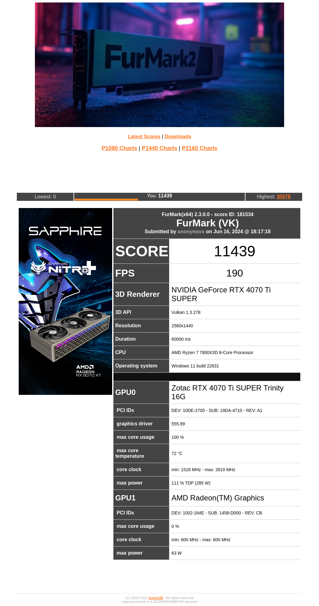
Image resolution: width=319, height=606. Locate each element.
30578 (284, 196)
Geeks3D (156, 598)
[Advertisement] (159, 171)
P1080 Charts (119, 148)
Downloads (177, 136)
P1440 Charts (159, 148)
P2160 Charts (199, 148)
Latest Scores (144, 136)
